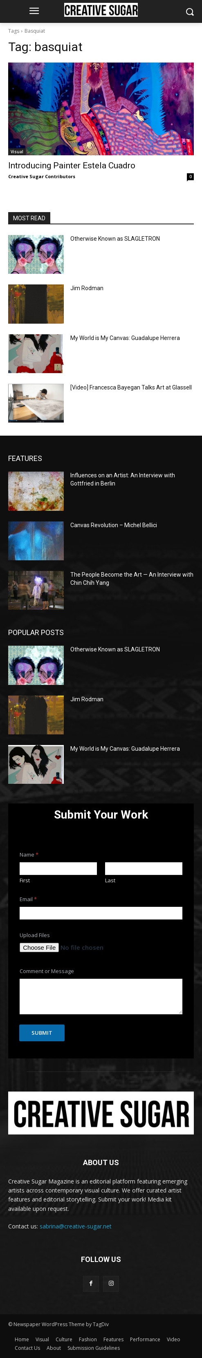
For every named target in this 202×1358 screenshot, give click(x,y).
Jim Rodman (86, 288)
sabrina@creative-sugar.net (76, 1226)
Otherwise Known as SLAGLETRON (115, 238)
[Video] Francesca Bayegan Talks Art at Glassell (131, 387)
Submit (41, 1032)
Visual (17, 151)
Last (110, 880)
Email (28, 899)
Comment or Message (47, 971)
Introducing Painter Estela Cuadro (71, 165)
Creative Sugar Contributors (41, 176)
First (25, 880)
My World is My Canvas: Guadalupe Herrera (125, 338)
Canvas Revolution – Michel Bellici (113, 525)
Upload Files (35, 935)
